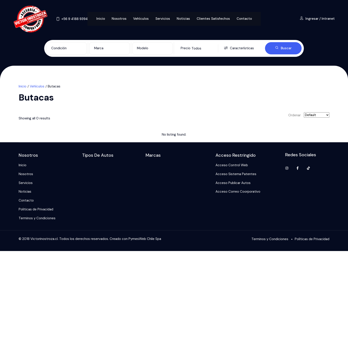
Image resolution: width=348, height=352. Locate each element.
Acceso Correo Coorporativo (238, 191)
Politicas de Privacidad (36, 209)
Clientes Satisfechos (213, 18)
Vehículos (141, 18)
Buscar (283, 48)
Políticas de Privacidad (312, 239)
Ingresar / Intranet (317, 18)
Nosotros (119, 18)
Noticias (183, 18)
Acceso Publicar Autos (233, 183)
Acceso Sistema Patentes (236, 174)
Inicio (100, 18)
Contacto (244, 18)
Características (239, 48)
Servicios (162, 18)
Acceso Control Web (232, 165)
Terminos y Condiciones (37, 218)
